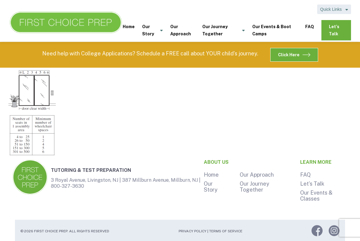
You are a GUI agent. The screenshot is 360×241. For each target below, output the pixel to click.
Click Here (294, 54)
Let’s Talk (334, 30)
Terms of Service (225, 231)
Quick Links (334, 9)
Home (129, 26)
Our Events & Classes (316, 196)
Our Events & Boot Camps (271, 30)
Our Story (152, 30)
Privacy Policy (192, 231)
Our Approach (180, 30)
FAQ (309, 26)
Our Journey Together (223, 30)
